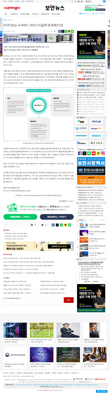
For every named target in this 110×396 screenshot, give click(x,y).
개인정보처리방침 (28, 373)
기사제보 (17, 1)
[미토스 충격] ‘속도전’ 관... (90, 192)
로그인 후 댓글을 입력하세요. (33, 300)
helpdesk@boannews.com (85, 381)
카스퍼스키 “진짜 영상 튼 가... (91, 195)
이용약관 (19, 373)
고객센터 (53, 373)
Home (5, 20)
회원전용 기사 (86, 13)
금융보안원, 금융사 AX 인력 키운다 (14, 281)
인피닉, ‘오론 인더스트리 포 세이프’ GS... (91, 208)
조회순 (81, 220)
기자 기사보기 (66, 201)
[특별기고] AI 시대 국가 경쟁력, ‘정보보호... (17, 285)
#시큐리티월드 (25, 14)
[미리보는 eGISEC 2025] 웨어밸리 (16, 233)
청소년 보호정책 (38, 373)
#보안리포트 (45, 14)
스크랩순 (101, 220)
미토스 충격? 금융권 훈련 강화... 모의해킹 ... (17, 293)
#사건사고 (35, 14)
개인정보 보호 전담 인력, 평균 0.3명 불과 (53, 285)
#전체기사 (14, 14)
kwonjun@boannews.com (56, 386)
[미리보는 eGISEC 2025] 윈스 (14, 239)
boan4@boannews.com (21, 191)
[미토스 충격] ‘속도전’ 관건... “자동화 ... (53, 289)
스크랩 (22, 1)
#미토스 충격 (55, 14)
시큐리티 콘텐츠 (100, 13)
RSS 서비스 (75, 373)
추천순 (91, 220)
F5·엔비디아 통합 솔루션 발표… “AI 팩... (90, 213)
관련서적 (67, 373)
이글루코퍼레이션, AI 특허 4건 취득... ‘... (53, 281)
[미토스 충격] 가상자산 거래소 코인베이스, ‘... (18, 289)
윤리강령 (47, 373)
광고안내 (12, 373)
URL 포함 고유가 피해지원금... (91, 199)
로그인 (5, 1)
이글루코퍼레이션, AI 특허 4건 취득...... (90, 206)
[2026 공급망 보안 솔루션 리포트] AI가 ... (53, 293)
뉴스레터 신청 (29, 1)
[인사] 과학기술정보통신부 (87, 111)
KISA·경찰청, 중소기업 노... (90, 197)
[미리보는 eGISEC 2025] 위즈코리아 (16, 236)
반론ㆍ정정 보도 (101, 391)
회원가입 (10, 1)
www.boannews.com (38, 195)
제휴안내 (60, 373)
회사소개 (5, 373)
